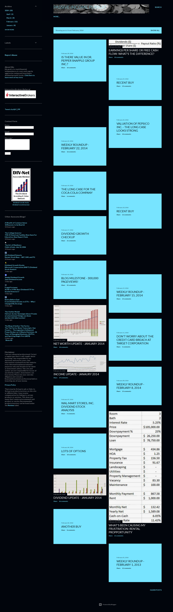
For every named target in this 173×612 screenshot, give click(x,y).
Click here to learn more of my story (20, 76)
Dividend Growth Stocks (21, 202)
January (11, 25)
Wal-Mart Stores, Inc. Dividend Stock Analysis (77, 406)
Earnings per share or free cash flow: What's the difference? (133, 51)
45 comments (71, 285)
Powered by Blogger (107, 604)
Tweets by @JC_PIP (12, 109)
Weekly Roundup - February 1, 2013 (130, 562)
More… (138, 17)
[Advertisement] (79, 104)
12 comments (126, 215)
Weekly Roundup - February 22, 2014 (75, 146)
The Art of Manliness (13, 245)
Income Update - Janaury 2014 (76, 374)
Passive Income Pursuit (80, 7)
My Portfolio (86, 17)
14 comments (71, 68)
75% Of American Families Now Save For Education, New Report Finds (21, 236)
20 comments (118, 57)
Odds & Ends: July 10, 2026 (15, 247)
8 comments (71, 530)
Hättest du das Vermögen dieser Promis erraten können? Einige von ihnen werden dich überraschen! (21, 316)
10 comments (126, 134)
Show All (8, 340)
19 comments (126, 86)
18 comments (63, 347)
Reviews (11, 405)
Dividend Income (102, 17)
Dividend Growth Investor (21, 205)
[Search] (158, 7)
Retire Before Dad (12, 300)
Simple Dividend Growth (14, 277)
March (10, 18)
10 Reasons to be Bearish (15, 225)
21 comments (71, 241)
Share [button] (63, 68)
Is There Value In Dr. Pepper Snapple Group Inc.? (78, 60)
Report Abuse (11, 55)
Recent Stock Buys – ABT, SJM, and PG (20, 257)
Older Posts (156, 590)
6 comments (71, 196)
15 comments (126, 299)
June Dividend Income (13, 279)
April (9, 14)
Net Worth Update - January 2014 (78, 343)
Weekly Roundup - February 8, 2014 (130, 385)
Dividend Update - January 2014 (77, 497)
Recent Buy (125, 82)
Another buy (71, 526)
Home (56, 17)
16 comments (71, 152)
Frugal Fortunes (11, 287)
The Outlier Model (12, 312)
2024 (9, 10)
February (12, 22)
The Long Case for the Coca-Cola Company (78, 190)
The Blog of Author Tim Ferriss (17, 326)
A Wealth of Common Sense (16, 223)
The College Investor (13, 233)
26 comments (63, 501)
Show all (155, 30)
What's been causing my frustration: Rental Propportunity (127, 528)
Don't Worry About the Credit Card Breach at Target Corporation (135, 339)
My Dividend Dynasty (13, 255)
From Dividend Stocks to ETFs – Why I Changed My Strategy (20, 303)
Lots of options (73, 451)
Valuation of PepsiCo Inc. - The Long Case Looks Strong (133, 127)
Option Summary (119, 17)
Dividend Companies (69, 17)
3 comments (126, 347)
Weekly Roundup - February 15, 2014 (130, 293)
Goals (131, 17)
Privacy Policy (10, 385)
